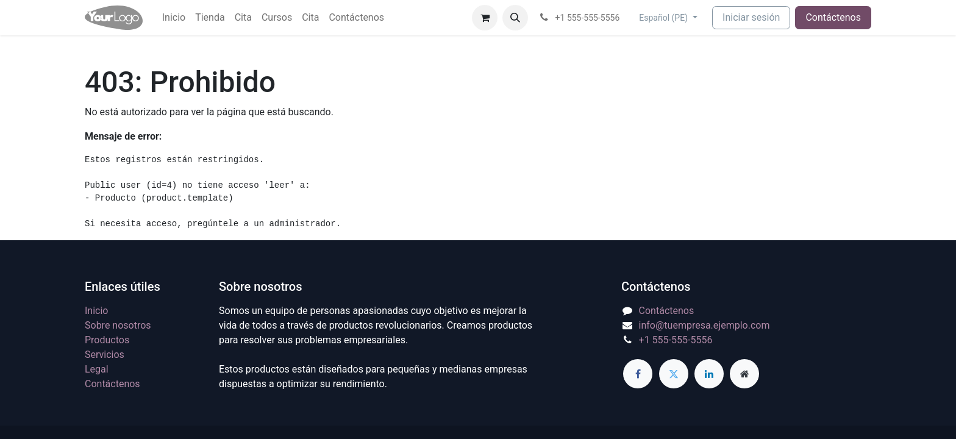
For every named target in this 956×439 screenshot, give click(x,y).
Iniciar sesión (751, 17)
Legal (97, 369)
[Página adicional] (744, 373)
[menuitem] (173, 17)
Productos (107, 340)
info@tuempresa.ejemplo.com (704, 325)
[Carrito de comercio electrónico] (485, 17)
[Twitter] (673, 373)
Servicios (104, 354)
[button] (515, 17)
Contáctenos (833, 17)
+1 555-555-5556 (676, 340)
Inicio (96, 310)
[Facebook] (637, 373)
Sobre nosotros (118, 325)
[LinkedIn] (709, 373)
